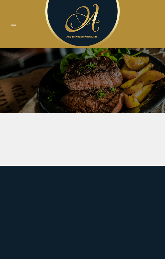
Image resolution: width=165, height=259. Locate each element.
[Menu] (13, 24)
